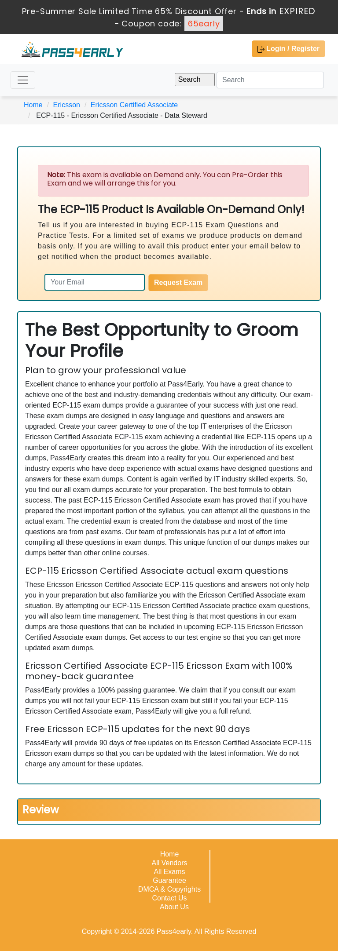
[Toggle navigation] (23, 80)
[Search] (270, 80)
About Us (174, 907)
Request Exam (178, 282)
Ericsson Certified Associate (134, 105)
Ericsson (66, 105)
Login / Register (288, 49)
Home (33, 105)
